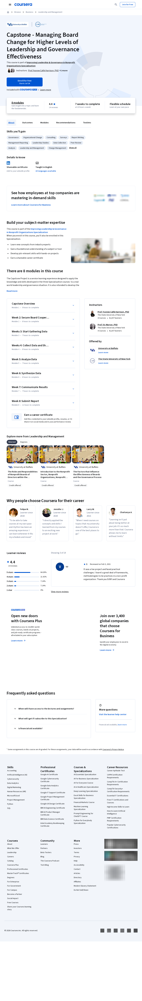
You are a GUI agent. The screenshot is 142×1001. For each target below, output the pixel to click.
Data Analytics (13, 783)
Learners (44, 844)
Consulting (51, 137)
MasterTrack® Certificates (18, 873)
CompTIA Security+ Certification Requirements (118, 790)
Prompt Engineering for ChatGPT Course (83, 815)
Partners (44, 848)
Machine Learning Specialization (81, 808)
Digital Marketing (14, 787)
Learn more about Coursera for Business (31, 204)
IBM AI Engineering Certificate (52, 808)
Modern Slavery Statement (85, 886)
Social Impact (12, 898)
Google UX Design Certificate (52, 803)
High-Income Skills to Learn (118, 806)
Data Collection (60, 142)
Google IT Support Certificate (52, 792)
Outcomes (27, 122)
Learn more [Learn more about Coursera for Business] (107, 650)
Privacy (77, 856)
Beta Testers (45, 852)
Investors (78, 848)
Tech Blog (44, 865)
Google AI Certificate (49, 774)
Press (76, 844)
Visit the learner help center (112, 714)
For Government (14, 886)
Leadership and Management (50, 12)
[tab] (12, 442)
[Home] (8, 12)
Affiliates (77, 881)
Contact (77, 869)
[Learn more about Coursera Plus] (45, 89)
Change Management (57, 148)
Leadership (12, 852)
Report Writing (78, 137)
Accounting (12, 770)
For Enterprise (13, 881)
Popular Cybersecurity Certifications (116, 826)
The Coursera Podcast (49, 860)
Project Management (16, 799)
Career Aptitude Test (116, 770)
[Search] (116, 4)
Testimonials (89, 122)
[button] (63, 70)
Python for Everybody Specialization (83, 822)
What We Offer (13, 848)
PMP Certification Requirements (114, 819)
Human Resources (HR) (16, 791)
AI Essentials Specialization (85, 774)
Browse (17, 12)
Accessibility (79, 865)
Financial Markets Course (84, 802)
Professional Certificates (17, 869)
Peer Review (76, 142)
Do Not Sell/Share (81, 890)
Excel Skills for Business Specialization (84, 797)
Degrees (10, 877)
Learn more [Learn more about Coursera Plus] (18, 640)
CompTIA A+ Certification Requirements (117, 783)
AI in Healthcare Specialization (86, 787)
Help (76, 860)
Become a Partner (14, 894)
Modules (44, 122)
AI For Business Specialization (86, 778)
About (11, 122)
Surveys (63, 137)
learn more (122, 724)
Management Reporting (18, 142)
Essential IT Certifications (117, 795)
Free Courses (12, 902)
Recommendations (65, 122)
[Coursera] (23, 4)
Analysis (11, 148)
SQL (9, 808)
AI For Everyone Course (83, 783)
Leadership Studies (41, 142)
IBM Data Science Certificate (52, 819)
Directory (78, 877)
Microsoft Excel (13, 795)
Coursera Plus (13, 865)
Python (10, 804)
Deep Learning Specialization (86, 791)
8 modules (18, 103)
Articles (77, 873)
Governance (13, 137)
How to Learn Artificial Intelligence (116, 812)
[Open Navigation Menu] (10, 4)
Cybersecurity (13, 779)
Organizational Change (32, 137)
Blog (42, 856)
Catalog (10, 860)
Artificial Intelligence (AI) (17, 774)
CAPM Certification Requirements (114, 776)
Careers (10, 856)
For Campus (12, 890)
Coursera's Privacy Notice (113, 749)
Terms (76, 852)
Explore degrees (64, 640)
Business (29, 12)
